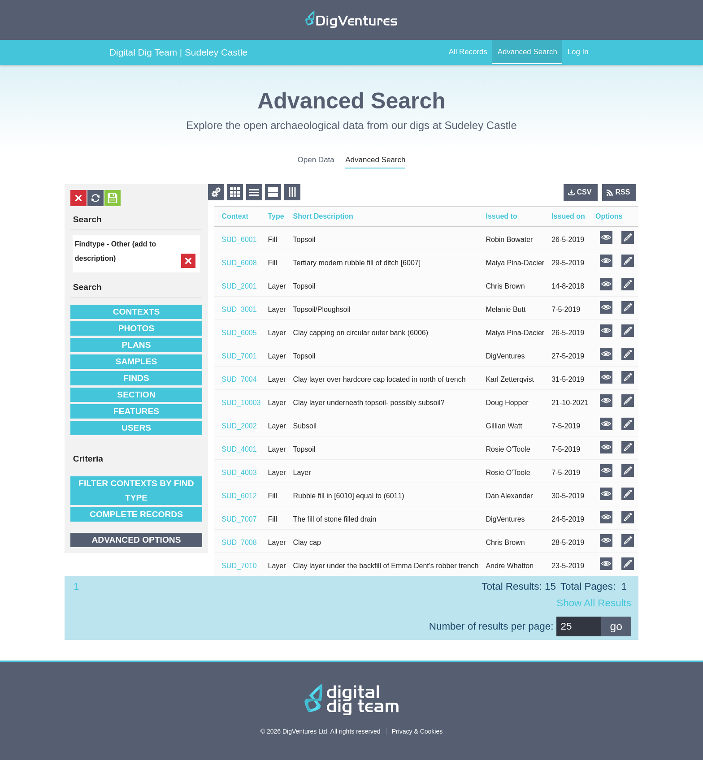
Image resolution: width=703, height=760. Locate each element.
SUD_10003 (240, 402)
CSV (584, 192)
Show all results (593, 603)
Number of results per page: (491, 626)
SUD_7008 (238, 542)
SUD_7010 (238, 566)
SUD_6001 (238, 239)
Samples (136, 361)
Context (234, 216)
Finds (136, 378)
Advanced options (136, 539)
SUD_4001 (238, 449)
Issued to (501, 216)
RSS (623, 192)
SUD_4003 (238, 472)
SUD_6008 (238, 263)
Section (136, 394)
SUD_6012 (238, 496)
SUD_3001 (238, 309)
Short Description (323, 216)
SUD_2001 (238, 286)
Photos (136, 328)
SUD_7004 (238, 379)
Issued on (568, 216)
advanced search (375, 159)
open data (316, 159)
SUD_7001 (238, 356)
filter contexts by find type (136, 490)
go (616, 626)
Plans (136, 345)
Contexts (136, 311)
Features (136, 411)
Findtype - (93, 244)
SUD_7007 (238, 519)
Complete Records (136, 514)
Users (136, 427)
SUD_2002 (238, 426)
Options (608, 216)
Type (276, 216)
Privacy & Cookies (417, 731)
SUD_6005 (238, 333)
